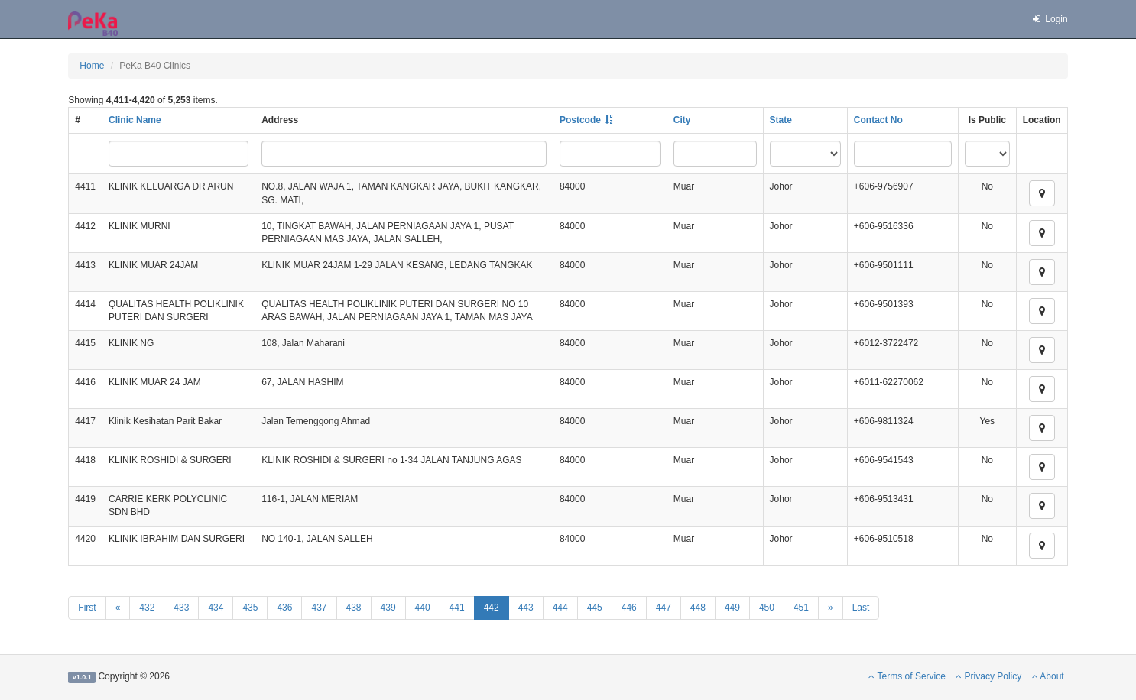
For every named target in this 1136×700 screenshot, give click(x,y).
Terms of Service (906, 676)
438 (354, 607)
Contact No (878, 120)
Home (92, 65)
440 (422, 607)
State (781, 120)
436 (284, 607)
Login (1049, 19)
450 (766, 607)
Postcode (580, 120)
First (87, 607)
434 (215, 607)
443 (526, 607)
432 (146, 607)
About (1048, 676)
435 (250, 607)
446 (629, 607)
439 (388, 607)
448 (698, 607)
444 (560, 607)
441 (457, 607)
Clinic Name (135, 120)
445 (594, 607)
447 (663, 607)
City (682, 120)
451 (801, 607)
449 (732, 607)
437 (318, 607)
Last (861, 607)
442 (491, 607)
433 (181, 607)
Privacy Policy (988, 676)
